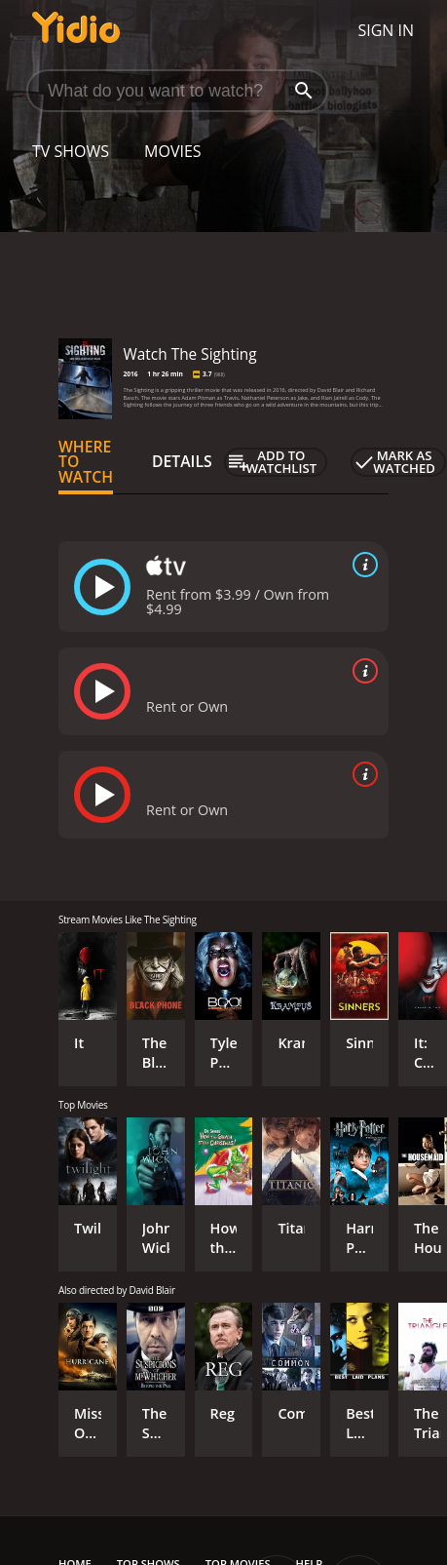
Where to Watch (85, 462)
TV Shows (70, 151)
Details (182, 461)
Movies (173, 151)
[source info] (361, 564)
